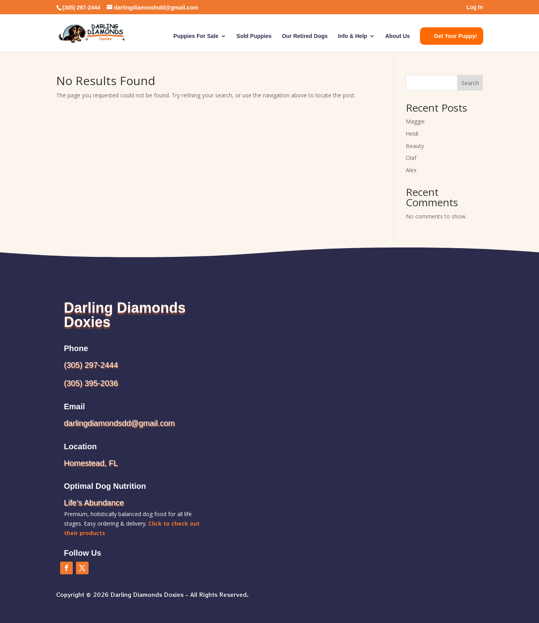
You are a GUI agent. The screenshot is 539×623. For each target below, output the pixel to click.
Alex (411, 170)
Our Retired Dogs (305, 36)
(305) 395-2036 (91, 383)
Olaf (411, 157)
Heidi (412, 133)
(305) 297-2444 (91, 365)
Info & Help (352, 36)
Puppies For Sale (196, 36)
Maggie (415, 121)
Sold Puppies (254, 36)
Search (470, 83)
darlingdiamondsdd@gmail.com (119, 423)
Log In (475, 7)
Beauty (415, 146)
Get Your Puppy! (455, 36)
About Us (397, 36)
